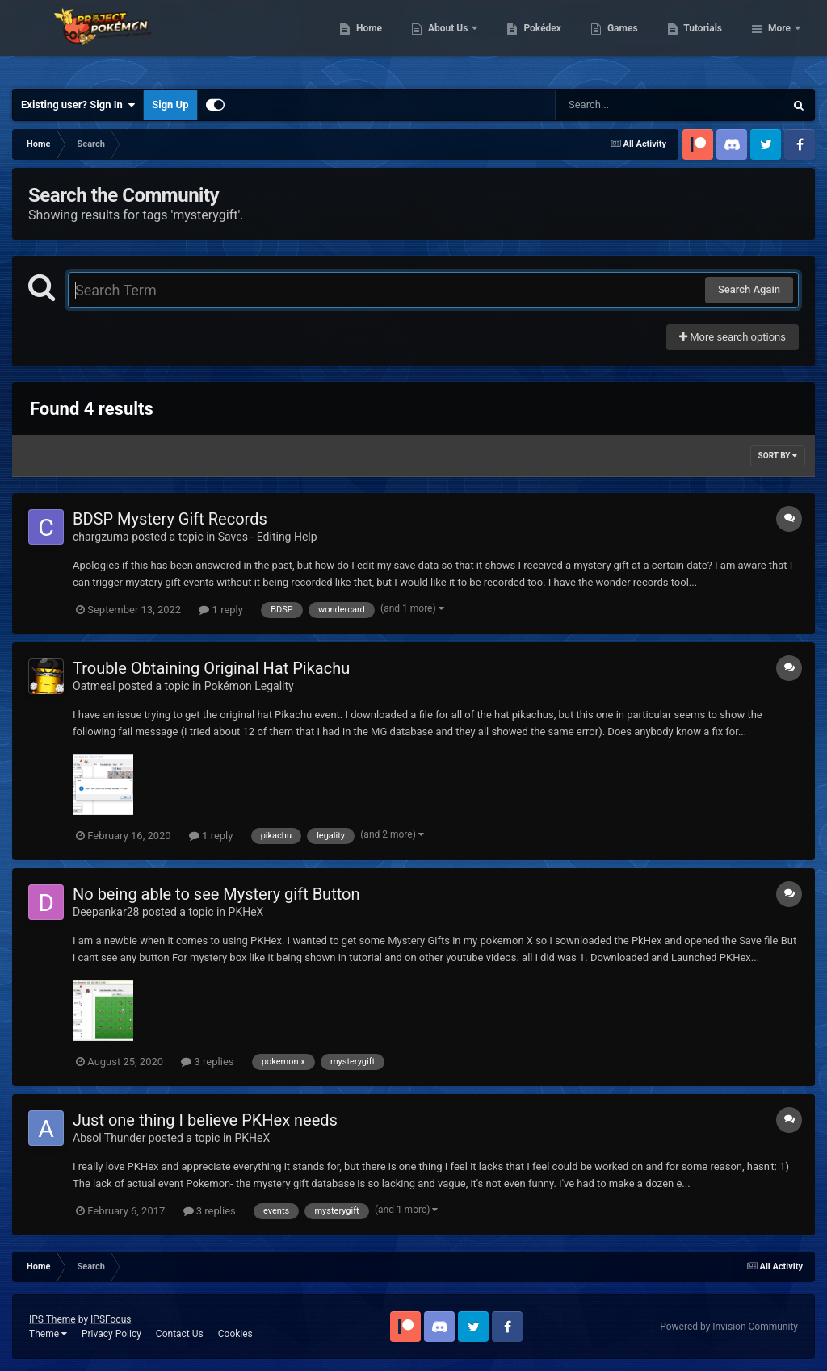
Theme (48, 1334)
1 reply (221, 610)
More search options (732, 337)
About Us (532, 40)
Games (705, 40)
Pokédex (626, 40)
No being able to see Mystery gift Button (216, 894)
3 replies (207, 1061)
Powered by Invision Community (729, 1326)
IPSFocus (110, 1319)
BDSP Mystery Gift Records (170, 519)
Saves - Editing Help (267, 536)
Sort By (777, 455)
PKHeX (246, 911)
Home (452, 40)
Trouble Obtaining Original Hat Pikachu (211, 668)
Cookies (235, 1334)
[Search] (629, 105)
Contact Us (180, 1334)
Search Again (749, 289)
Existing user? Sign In (78, 105)
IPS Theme (52, 1319)
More (779, 40)
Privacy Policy (111, 1334)
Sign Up (170, 104)
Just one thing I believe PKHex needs (205, 1120)
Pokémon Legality (249, 685)
